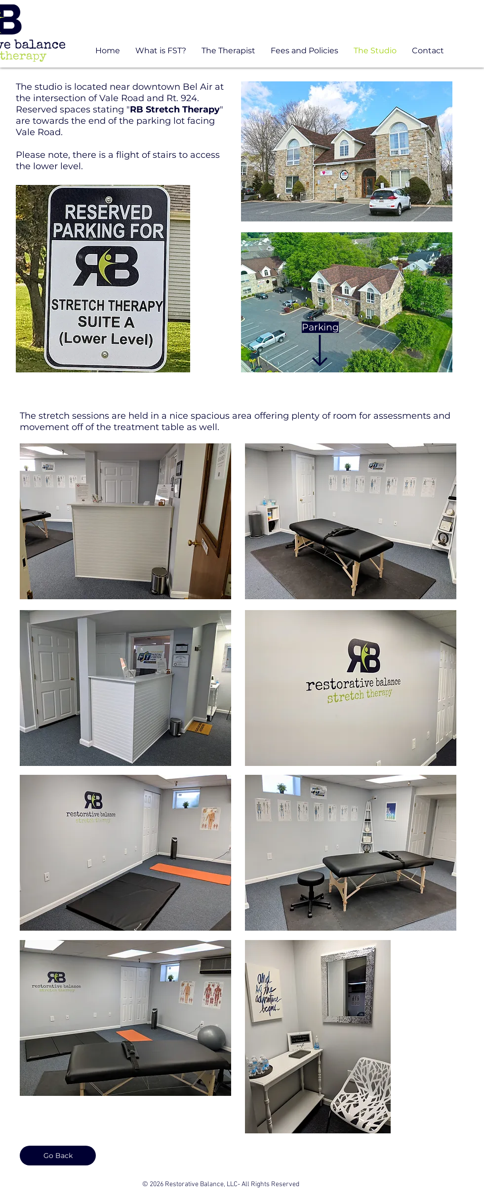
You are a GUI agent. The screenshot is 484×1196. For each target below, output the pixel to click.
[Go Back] (58, 1155)
